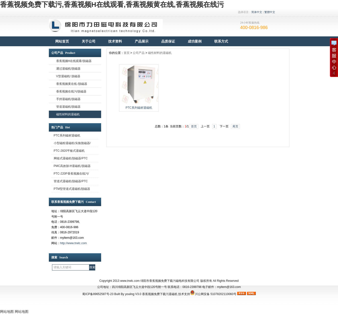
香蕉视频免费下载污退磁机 (159, 294)
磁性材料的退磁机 (68, 114)
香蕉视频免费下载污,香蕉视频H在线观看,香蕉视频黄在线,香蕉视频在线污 (112, 4)
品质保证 (168, 41)
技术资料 (115, 41)
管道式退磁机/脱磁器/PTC (71, 181)
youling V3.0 (133, 294)
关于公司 (88, 41)
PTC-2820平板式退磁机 (69, 150)
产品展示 (142, 41)
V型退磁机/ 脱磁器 (68, 76)
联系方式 (221, 41)
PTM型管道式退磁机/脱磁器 (72, 189)
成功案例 (195, 41)
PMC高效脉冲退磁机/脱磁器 (72, 166)
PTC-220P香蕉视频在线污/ (71, 173)
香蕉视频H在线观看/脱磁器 (74, 61)
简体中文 (256, 12)
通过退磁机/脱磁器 (68, 68)
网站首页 (62, 41)
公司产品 (139, 53)
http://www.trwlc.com (73, 243)
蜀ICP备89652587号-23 (97, 294)
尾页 (235, 126)
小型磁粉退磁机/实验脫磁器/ (72, 143)
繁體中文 (269, 12)
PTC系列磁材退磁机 (67, 135)
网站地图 (7, 312)
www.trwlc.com (130, 281)
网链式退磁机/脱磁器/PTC (71, 158)
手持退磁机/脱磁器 (68, 99)
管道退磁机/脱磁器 (68, 106)
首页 (127, 53)
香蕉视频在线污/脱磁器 (71, 91)
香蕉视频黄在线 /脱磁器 (71, 84)
